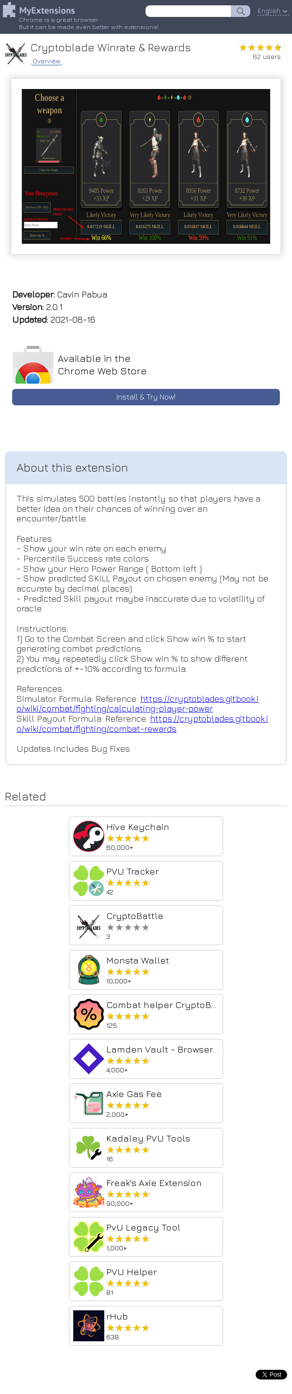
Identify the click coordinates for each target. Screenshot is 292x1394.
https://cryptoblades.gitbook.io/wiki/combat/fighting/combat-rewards (142, 723)
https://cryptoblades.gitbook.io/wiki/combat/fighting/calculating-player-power (137, 704)
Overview (46, 61)
